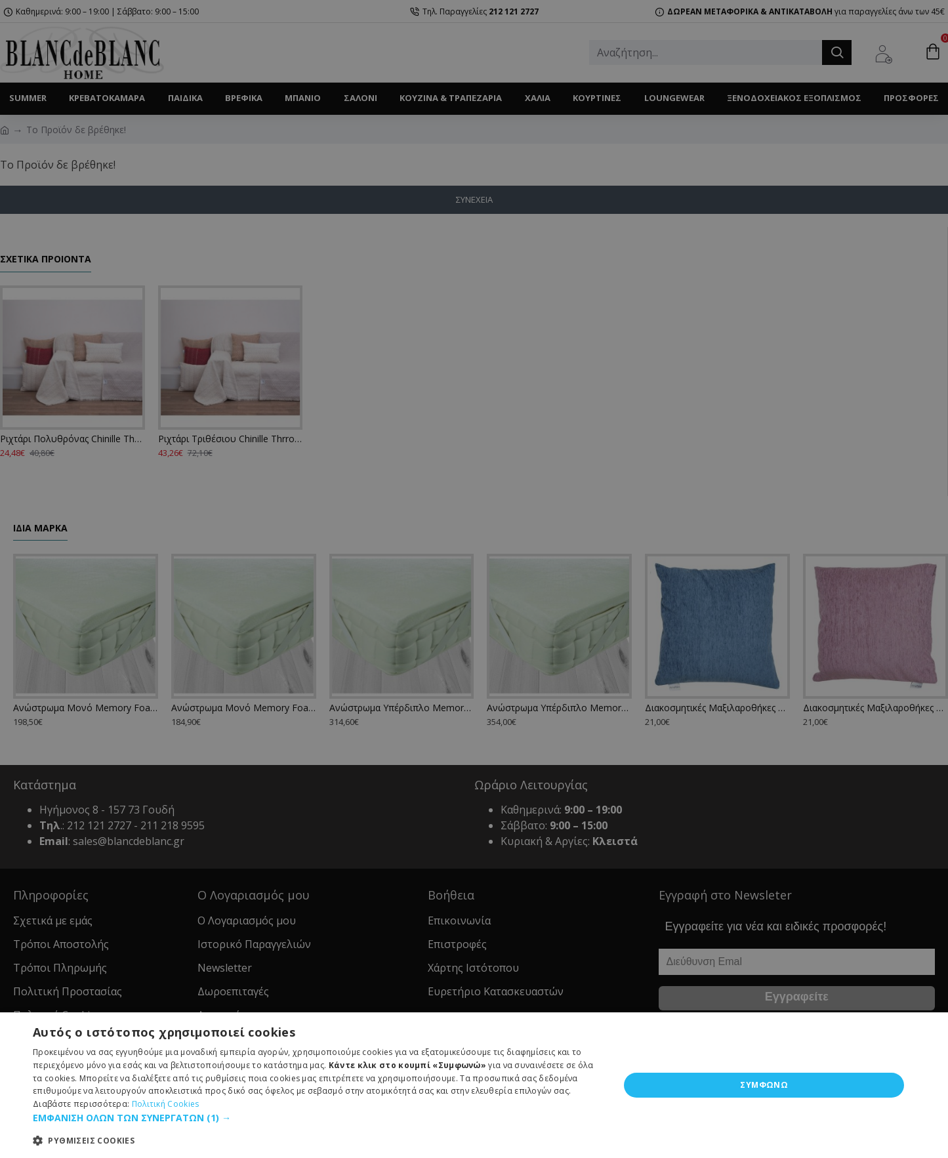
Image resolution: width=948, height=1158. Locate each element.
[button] (317, 1118)
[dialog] (474, 1085)
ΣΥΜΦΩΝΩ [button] (764, 1084)
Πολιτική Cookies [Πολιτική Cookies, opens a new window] (165, 1103)
